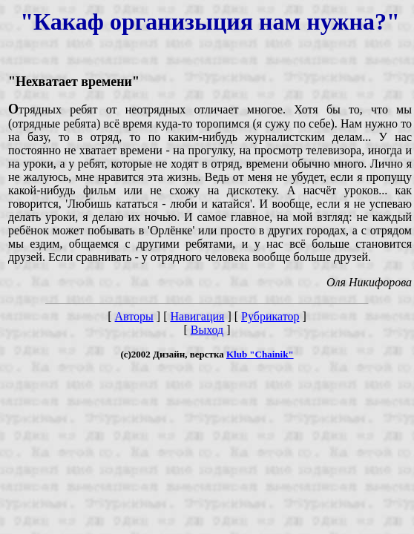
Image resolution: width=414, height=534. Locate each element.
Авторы (134, 316)
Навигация (197, 316)
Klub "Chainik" (260, 354)
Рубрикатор (270, 316)
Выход (207, 329)
